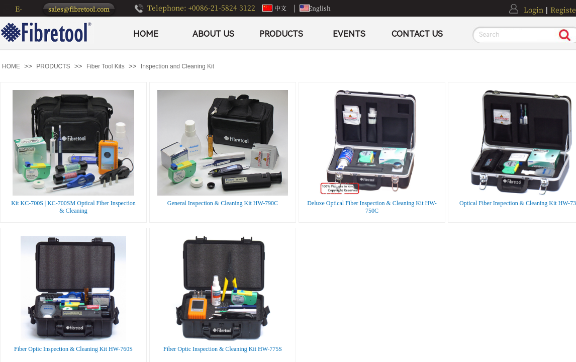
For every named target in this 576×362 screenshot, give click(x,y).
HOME (145, 34)
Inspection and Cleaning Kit (177, 66)
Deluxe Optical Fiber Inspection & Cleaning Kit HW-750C (372, 207)
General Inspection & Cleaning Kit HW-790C (222, 203)
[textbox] (513, 35)
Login (533, 10)
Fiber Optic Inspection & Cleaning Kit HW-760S (73, 348)
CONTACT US (417, 34)
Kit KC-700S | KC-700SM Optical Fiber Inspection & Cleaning (73, 207)
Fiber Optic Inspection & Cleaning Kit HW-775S (222, 348)
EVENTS (349, 34)
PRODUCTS (281, 34)
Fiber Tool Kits (105, 66)
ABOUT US (213, 34)
